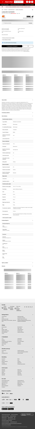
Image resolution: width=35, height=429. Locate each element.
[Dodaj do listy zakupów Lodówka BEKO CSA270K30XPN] (32, 9)
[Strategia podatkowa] (5, 342)
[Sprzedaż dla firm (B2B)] (5, 319)
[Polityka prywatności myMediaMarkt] (6, 424)
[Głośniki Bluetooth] (4, 364)
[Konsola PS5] (3, 358)
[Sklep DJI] (3, 372)
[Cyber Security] (4, 343)
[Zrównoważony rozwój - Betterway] (6, 341)
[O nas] (2, 338)
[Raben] (11, 393)
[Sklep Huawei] (19, 373)
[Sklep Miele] (3, 374)
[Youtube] (27, 306)
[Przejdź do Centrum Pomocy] (19, 310)
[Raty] (2, 328)
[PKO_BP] (23, 399)
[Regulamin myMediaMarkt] (14, 414)
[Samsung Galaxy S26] (5, 381)
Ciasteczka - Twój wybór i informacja (27, 414)
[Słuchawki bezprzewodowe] (21, 364)
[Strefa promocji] (4, 350)
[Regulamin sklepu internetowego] (22, 319)
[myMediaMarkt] (20, 338)
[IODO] (14, 417)
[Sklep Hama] (3, 373)
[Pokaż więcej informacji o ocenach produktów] (19, 13)
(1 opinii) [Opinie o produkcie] (17, 13)
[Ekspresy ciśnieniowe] (5, 361)
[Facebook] (25, 306)
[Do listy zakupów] (30, 2)
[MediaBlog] (3, 340)
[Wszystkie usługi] (20, 330)
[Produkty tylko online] (5, 353)
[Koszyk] (32, 2)
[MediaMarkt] (9, 1)
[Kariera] (3, 345)
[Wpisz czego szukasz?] (15, 2)
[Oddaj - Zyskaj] (20, 328)
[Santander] (11, 403)
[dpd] (3, 393)
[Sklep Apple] (3, 369)
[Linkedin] (30, 306)
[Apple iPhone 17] (4, 384)
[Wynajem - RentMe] (4, 329)
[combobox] (19, 2)
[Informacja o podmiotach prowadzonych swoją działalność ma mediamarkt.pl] (25, 321)
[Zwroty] (3, 317)
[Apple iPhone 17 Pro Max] (21, 381)
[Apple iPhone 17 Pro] (4, 383)
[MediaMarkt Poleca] (20, 384)
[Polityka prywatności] (10, 417)
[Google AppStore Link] (11, 409)
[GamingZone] (19, 385)
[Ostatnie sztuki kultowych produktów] (23, 351)
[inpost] (7, 393)
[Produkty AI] (3, 387)
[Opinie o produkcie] (13, 13)
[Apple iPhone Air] (20, 383)
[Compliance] (19, 342)
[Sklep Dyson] (19, 372)
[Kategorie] (3, 2)
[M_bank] (27, 399)
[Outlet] (3, 351)
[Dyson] (18, 360)
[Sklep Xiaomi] (19, 369)
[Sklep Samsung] (20, 374)
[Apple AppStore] (4, 409)
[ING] (3, 403)
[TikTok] (32, 306)
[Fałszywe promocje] (4, 417)
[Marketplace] (19, 343)
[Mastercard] (19, 399)
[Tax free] (3, 333)
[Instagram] (29, 306)
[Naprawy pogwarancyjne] (5, 330)
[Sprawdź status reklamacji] (21, 317)
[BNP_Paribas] (11, 399)
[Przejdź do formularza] (12, 309)
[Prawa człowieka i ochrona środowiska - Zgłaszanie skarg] (10, 321)
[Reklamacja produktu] (20, 316)
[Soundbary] (3, 362)
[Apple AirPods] (19, 362)
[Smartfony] (19, 361)
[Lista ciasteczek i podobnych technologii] (7, 420)
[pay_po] (7, 399)
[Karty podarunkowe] (4, 332)
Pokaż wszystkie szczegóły (6, 217)
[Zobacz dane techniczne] (5, 34)
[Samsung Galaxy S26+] (21, 380)
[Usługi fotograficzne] (20, 329)
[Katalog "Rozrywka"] (20, 353)
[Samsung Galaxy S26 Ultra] (5, 380)
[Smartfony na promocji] (21, 350)
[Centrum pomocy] (4, 316)
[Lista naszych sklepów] (21, 341)
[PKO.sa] (7, 403)
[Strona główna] (2, 9)
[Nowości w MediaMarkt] (5, 385)
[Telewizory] (3, 360)
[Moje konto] (27, 2)
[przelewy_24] (3, 399)
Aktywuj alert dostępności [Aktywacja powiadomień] (12, 46)
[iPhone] (18, 358)
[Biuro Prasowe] (20, 340)
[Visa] (15, 399)
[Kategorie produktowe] (21, 332)
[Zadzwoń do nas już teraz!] (5, 309)
